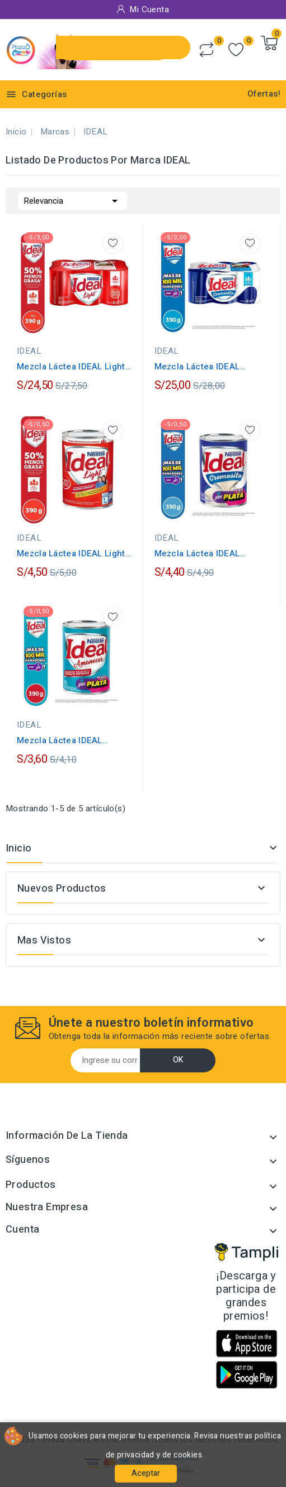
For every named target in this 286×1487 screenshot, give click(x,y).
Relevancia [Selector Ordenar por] (72, 200)
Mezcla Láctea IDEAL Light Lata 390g (71, 553)
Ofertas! (263, 94)
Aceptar (146, 1473)
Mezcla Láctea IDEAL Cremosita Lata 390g (197, 553)
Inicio (18, 848)
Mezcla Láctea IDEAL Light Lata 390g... (71, 366)
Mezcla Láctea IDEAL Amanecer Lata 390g (59, 740)
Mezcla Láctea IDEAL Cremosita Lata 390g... (199, 366)
